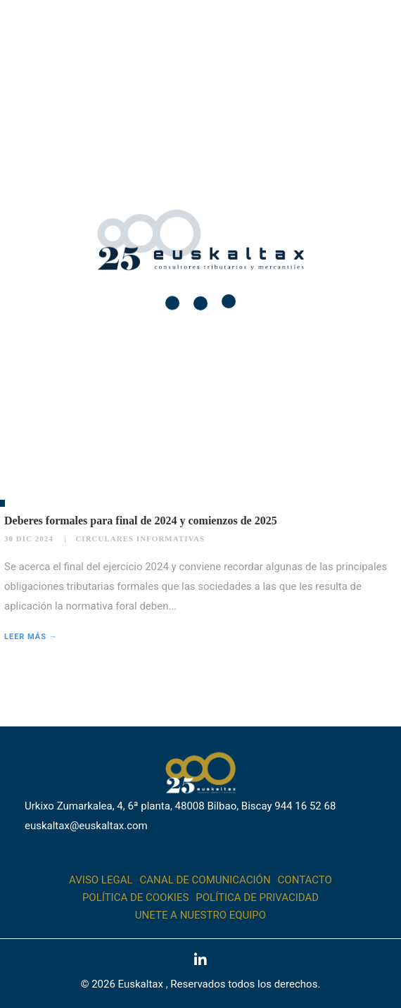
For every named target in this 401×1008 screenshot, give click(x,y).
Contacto (305, 880)
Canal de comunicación (205, 880)
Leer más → (31, 636)
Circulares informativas (140, 538)
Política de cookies (135, 897)
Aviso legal (100, 880)
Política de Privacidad (257, 897)
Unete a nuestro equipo (200, 915)
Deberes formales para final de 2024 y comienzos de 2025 (140, 521)
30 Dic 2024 (28, 538)
